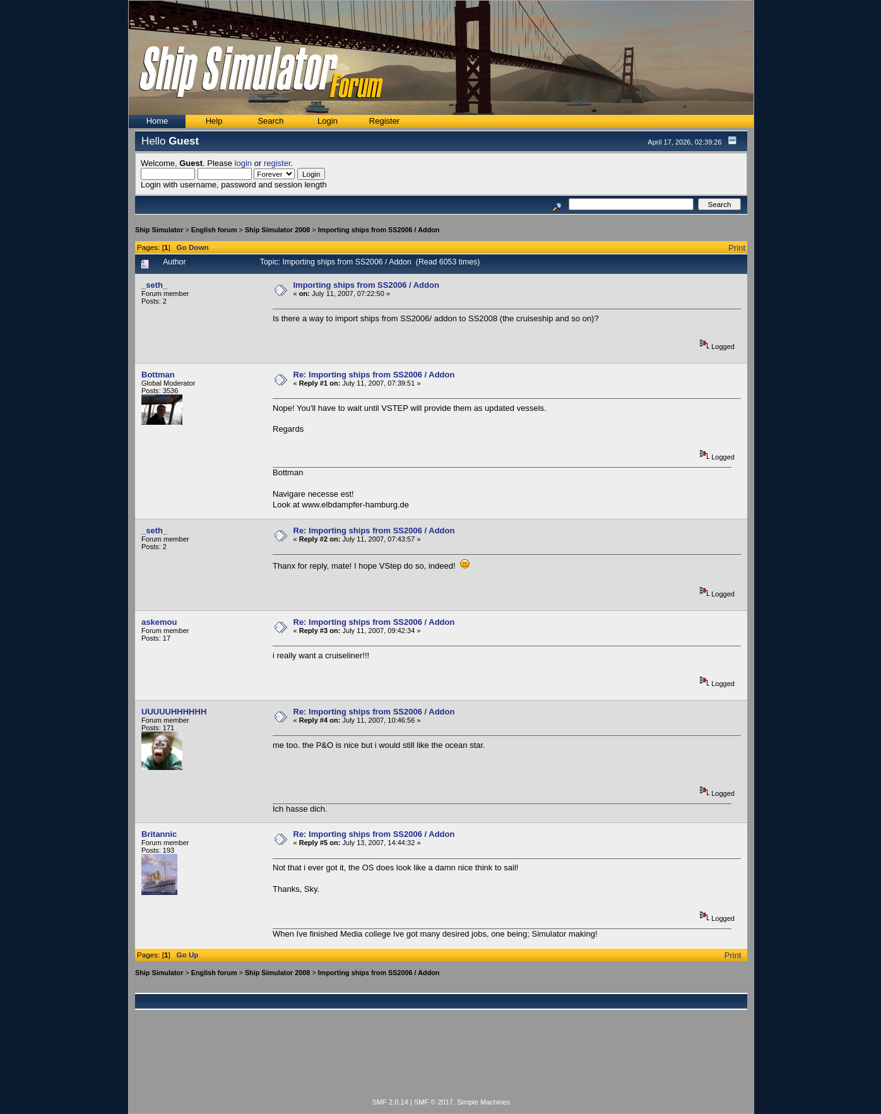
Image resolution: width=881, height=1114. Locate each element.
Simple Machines (483, 1102)
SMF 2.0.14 (390, 1102)
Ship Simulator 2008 (277, 230)
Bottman (158, 374)
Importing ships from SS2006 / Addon (379, 230)
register (277, 163)
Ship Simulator (159, 230)
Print (736, 247)
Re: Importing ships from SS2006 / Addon (374, 374)
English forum (214, 230)
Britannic (159, 834)
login (243, 163)
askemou (159, 622)
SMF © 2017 (433, 1102)
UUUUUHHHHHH (173, 711)
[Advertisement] (441, 1061)
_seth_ (154, 285)
